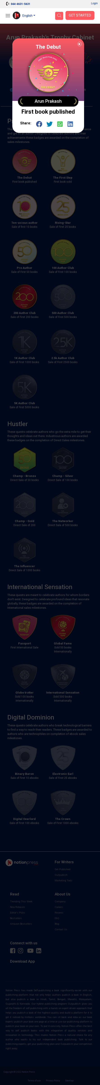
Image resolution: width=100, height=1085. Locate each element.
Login (94, 3)
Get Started (80, 15)
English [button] (27, 15)
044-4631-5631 (20, 4)
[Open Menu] (8, 16)
